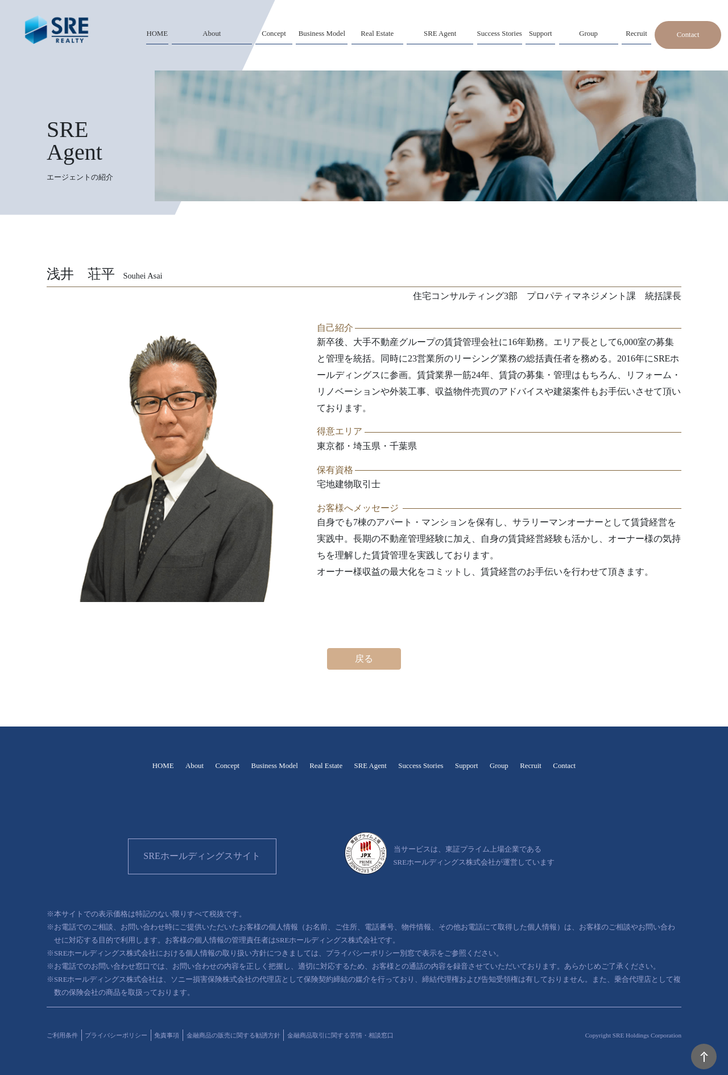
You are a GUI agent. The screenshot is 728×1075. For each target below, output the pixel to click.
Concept (227, 766)
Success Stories (420, 766)
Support (466, 766)
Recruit (530, 766)
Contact (688, 35)
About (194, 766)
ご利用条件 (62, 1035)
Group (499, 766)
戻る (364, 658)
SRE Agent (370, 766)
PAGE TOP (704, 1056)
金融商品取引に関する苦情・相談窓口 (340, 1035)
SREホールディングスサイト (201, 856)
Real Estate (325, 766)
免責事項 (166, 1035)
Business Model (274, 766)
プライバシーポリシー (116, 1035)
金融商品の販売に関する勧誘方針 (233, 1035)
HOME (163, 766)
